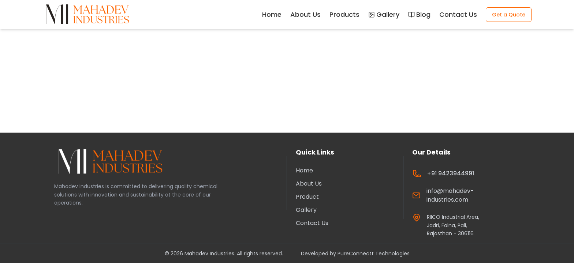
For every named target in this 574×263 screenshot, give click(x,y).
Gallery (383, 14)
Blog (419, 14)
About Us (305, 14)
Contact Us (458, 14)
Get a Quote (508, 14)
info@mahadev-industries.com (450, 195)
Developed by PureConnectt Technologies (355, 253)
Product (307, 197)
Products (344, 14)
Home (272, 14)
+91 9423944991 (450, 173)
